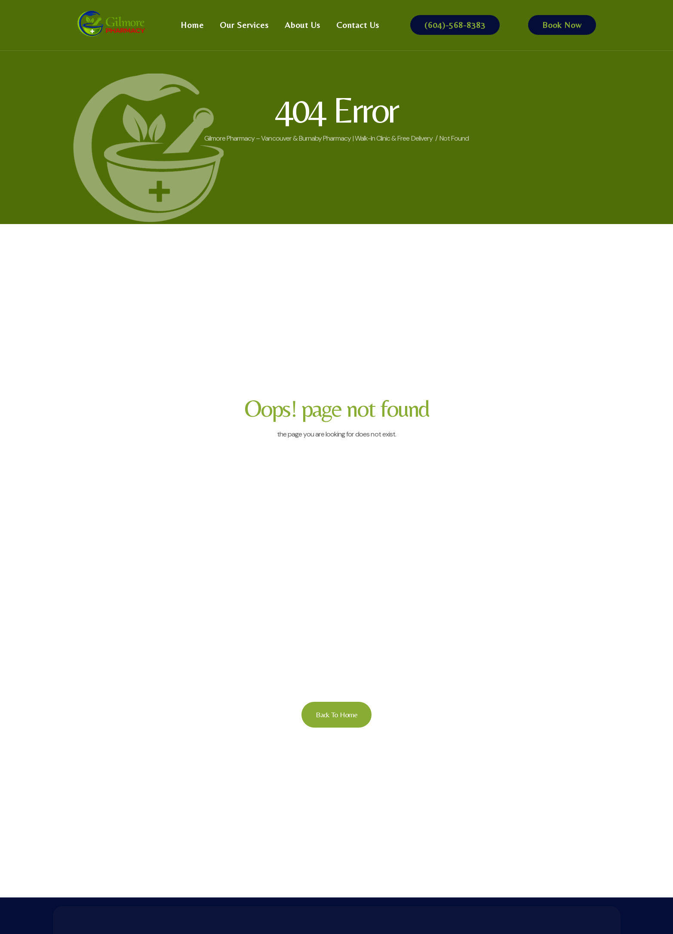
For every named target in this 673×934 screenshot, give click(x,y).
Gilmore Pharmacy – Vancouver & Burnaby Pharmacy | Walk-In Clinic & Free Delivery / (320, 138)
